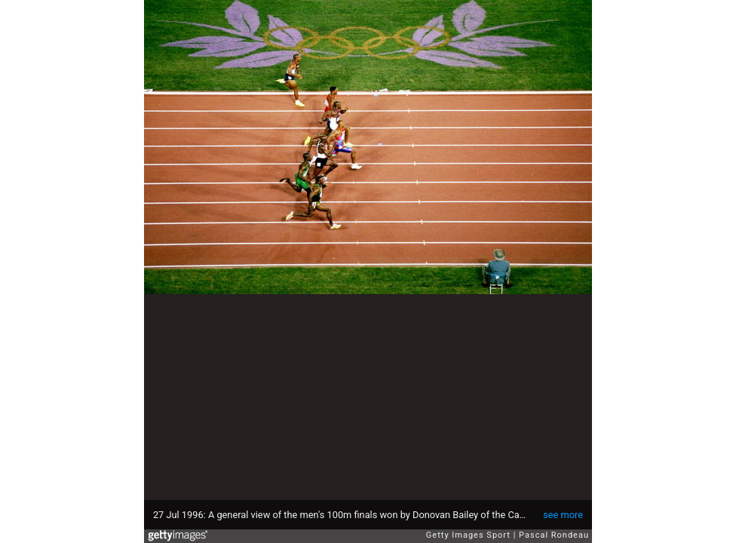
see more (563, 514)
